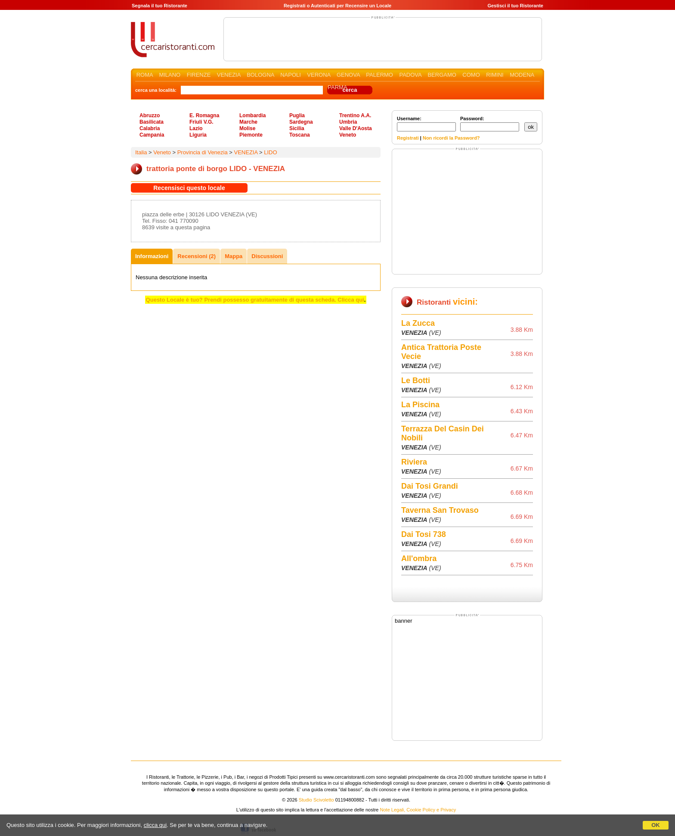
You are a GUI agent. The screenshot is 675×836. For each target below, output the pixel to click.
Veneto (347, 135)
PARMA (337, 87)
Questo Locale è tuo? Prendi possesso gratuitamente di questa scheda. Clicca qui (255, 299)
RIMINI (494, 75)
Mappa (233, 256)
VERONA (318, 75)
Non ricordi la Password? (451, 137)
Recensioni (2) (196, 256)
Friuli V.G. (201, 122)
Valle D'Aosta (355, 128)
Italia (141, 152)
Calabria (149, 128)
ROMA (144, 75)
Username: (426, 123)
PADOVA (410, 75)
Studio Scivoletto (316, 799)
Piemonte (251, 135)
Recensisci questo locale (189, 187)
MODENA (522, 75)
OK (655, 825)
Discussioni (267, 256)
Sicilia (296, 128)
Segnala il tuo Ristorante (159, 5)
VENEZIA (229, 75)
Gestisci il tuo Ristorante (515, 5)
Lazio (196, 128)
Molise (247, 128)
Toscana (299, 135)
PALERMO (379, 75)
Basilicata (151, 122)
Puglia (297, 115)
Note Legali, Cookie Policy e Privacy (418, 809)
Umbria (348, 122)
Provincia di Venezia (202, 152)
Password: (489, 123)
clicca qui (155, 825)
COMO (471, 75)
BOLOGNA (260, 75)
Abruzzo (149, 115)
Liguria (198, 135)
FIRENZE (199, 75)
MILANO (169, 75)
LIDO (270, 152)
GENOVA (348, 75)
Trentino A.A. (355, 115)
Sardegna (301, 122)
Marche (248, 122)
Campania (151, 135)
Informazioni (151, 256)
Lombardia (252, 115)
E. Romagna (204, 115)
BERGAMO (441, 75)
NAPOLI (290, 75)
